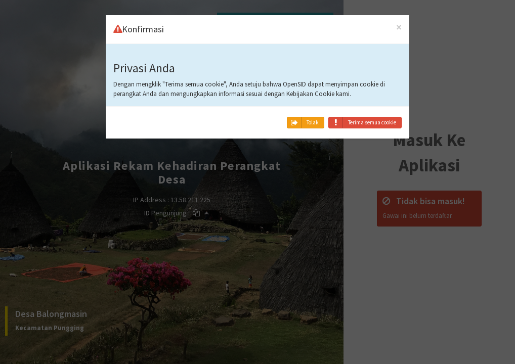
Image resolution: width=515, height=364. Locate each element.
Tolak (303, 122)
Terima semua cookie (362, 122)
